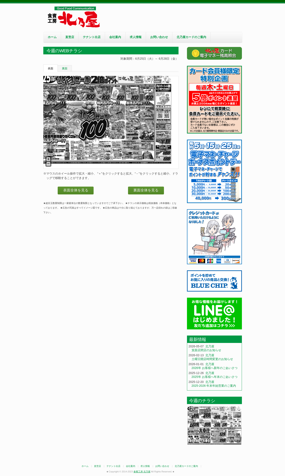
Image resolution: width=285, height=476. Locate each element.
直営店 (69, 37)
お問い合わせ (159, 37)
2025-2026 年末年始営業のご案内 (214, 385)
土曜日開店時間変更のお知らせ (212, 359)
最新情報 (197, 339)
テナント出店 (92, 37)
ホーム (52, 37)
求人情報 (136, 37)
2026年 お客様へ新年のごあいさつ (214, 368)
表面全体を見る (75, 190)
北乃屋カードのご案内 (191, 37)
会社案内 (115, 37)
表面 (50, 68)
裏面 (64, 68)
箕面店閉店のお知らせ (206, 350)
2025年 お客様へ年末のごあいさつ (214, 376)
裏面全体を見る (145, 190)
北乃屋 (209, 346)
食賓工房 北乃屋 (75, 17)
